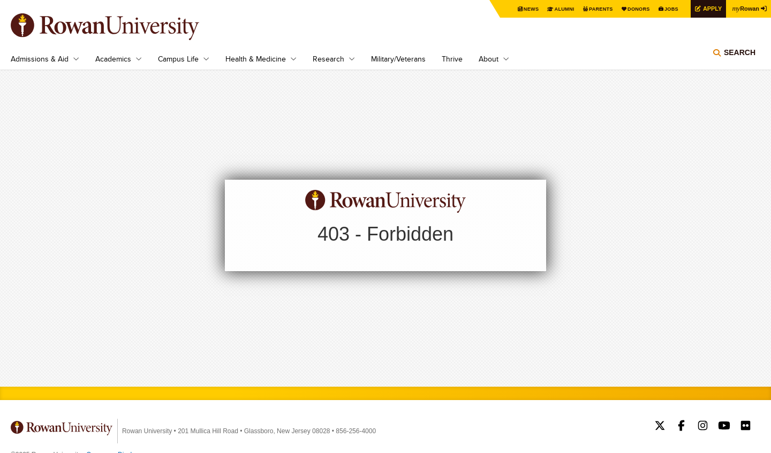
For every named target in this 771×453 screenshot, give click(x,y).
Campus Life (178, 58)
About (488, 58)
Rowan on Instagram (702, 427)
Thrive (452, 58)
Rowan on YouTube (724, 427)
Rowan (744, 8)
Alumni (551, 9)
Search (739, 56)
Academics (113, 58)
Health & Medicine (255, 58)
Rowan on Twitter (660, 427)
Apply (708, 8)
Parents (590, 9)
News (516, 9)
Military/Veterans (398, 58)
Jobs (664, 9)
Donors (630, 9)
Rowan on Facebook (681, 427)
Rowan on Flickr (745, 427)
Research (328, 58)
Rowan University (120, 26)
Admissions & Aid (40, 58)
